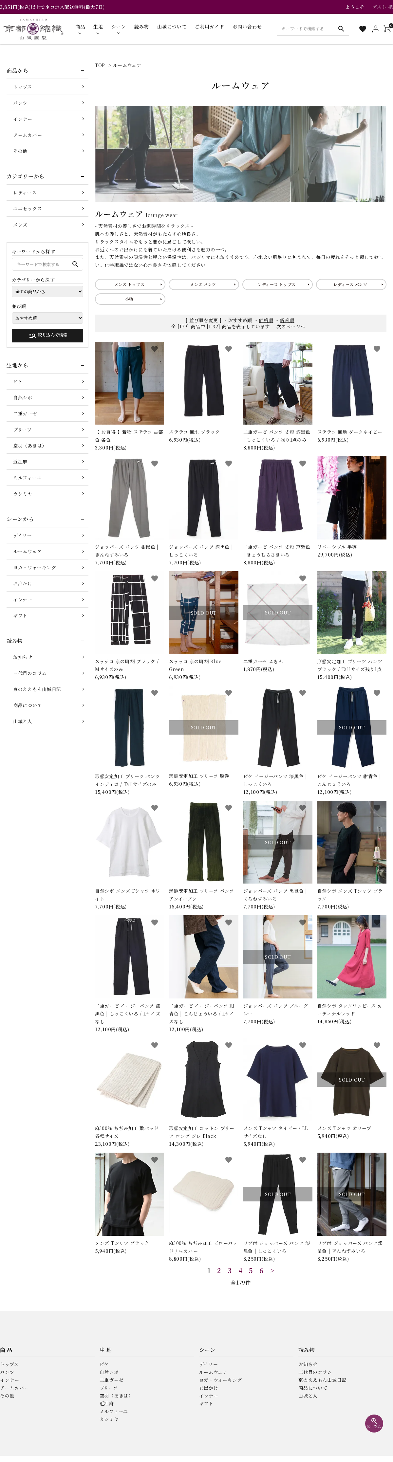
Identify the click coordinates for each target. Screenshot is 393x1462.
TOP (100, 65)
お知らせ (22, 657)
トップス (22, 86)
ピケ (18, 381)
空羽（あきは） (30, 445)
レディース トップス (277, 284)
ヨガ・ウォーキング (34, 567)
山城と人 (22, 721)
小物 (129, 299)
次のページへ (290, 326)
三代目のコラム (30, 673)
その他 (20, 151)
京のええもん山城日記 (37, 689)
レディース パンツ (350, 284)
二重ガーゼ (25, 413)
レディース (25, 192)
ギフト (20, 615)
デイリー (22, 535)
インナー (22, 119)
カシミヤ (22, 493)
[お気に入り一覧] (362, 29)
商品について (27, 705)
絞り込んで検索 (48, 335)
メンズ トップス (129, 284)
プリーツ (22, 429)
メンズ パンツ (203, 284)
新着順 (287, 320)
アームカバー (27, 135)
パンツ (20, 103)
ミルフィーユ (27, 477)
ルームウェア (127, 65)
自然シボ (22, 397)
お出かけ (22, 583)
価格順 (266, 320)
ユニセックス (27, 208)
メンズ (20, 224)
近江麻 (20, 461)
